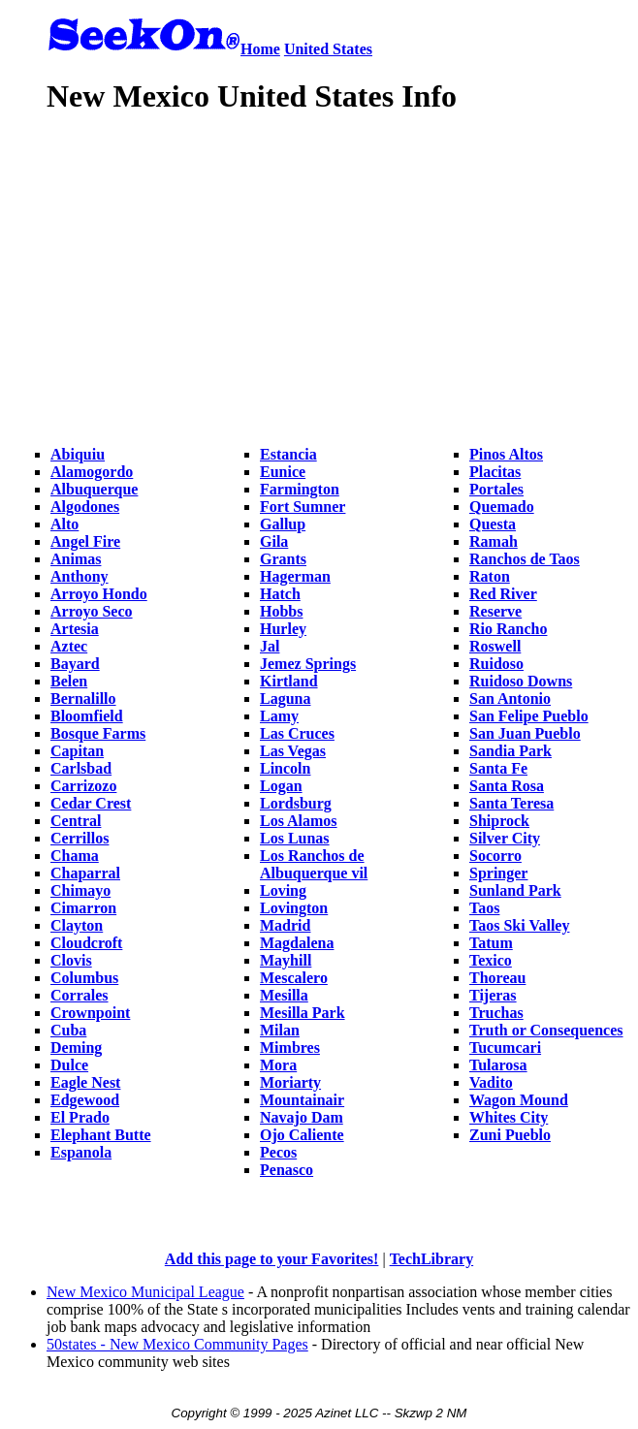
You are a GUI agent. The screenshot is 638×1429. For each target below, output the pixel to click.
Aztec (68, 646)
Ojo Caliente (302, 1135)
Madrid (285, 925)
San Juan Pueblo (525, 733)
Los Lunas (295, 838)
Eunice (282, 471)
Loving (283, 890)
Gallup (282, 524)
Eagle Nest (85, 1082)
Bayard (75, 663)
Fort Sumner (302, 506)
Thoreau (497, 977)
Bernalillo (83, 698)
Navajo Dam (301, 1117)
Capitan (77, 751)
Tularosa (498, 1065)
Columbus (84, 977)
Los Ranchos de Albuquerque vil (313, 864)
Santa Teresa (511, 803)
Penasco (286, 1169)
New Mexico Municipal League (145, 1292)
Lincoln (285, 768)
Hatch (280, 594)
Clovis (71, 960)
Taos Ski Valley (519, 925)
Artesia (74, 628)
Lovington (294, 908)
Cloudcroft (86, 943)
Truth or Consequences (546, 1030)
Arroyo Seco (91, 611)
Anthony (79, 576)
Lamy (279, 716)
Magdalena (297, 943)
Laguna (285, 698)
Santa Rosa (506, 786)
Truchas (496, 1012)
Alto (64, 524)
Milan (280, 1030)
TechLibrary (432, 1259)
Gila (274, 541)
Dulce (69, 1065)
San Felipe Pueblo (529, 716)
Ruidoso (496, 663)
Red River (503, 594)
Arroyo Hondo (98, 594)
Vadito (491, 1082)
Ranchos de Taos (524, 559)
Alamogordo (91, 471)
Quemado (501, 506)
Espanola (81, 1152)
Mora (278, 1065)
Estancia (288, 454)
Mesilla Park (302, 1012)
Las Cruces (297, 733)
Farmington (299, 489)
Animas (75, 559)
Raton (489, 576)
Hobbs (281, 611)
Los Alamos (298, 820)
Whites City (508, 1117)
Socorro (495, 855)
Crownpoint (90, 1012)
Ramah (493, 541)
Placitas (495, 471)
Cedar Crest (90, 803)
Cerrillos (79, 838)
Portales (496, 489)
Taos (484, 908)
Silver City (504, 838)
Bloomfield (86, 716)
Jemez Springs (308, 663)
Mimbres (290, 1047)
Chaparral (85, 873)
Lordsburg (296, 803)
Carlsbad (81, 768)
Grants (283, 559)
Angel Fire (85, 541)
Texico (490, 960)
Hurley (283, 628)
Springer (498, 873)
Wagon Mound (518, 1100)
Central (75, 820)
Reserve (495, 611)
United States (328, 49)
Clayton (76, 925)
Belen (68, 681)
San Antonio (510, 698)
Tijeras (493, 995)
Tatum (491, 943)
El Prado (80, 1117)
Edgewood (84, 1100)
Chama (74, 855)
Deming (76, 1047)
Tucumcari (505, 1047)
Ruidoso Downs (520, 681)
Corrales (79, 995)
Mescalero (294, 977)
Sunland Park (515, 890)
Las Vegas (293, 751)
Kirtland (289, 681)
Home (260, 49)
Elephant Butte (100, 1135)
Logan (281, 786)
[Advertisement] (340, 271)
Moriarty (290, 1082)
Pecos (278, 1152)
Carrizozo (83, 786)
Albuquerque (94, 489)
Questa (492, 524)
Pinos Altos (506, 454)
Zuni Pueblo (510, 1135)
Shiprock (499, 820)
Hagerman (295, 576)
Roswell (495, 646)
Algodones (84, 506)
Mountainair (302, 1100)
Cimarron (83, 908)
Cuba (68, 1030)
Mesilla (284, 995)
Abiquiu (77, 454)
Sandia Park (510, 751)
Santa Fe (498, 768)
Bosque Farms (97, 733)
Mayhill (285, 960)
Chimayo (80, 890)
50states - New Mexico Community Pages (177, 1344)
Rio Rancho (508, 628)
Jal (269, 646)
